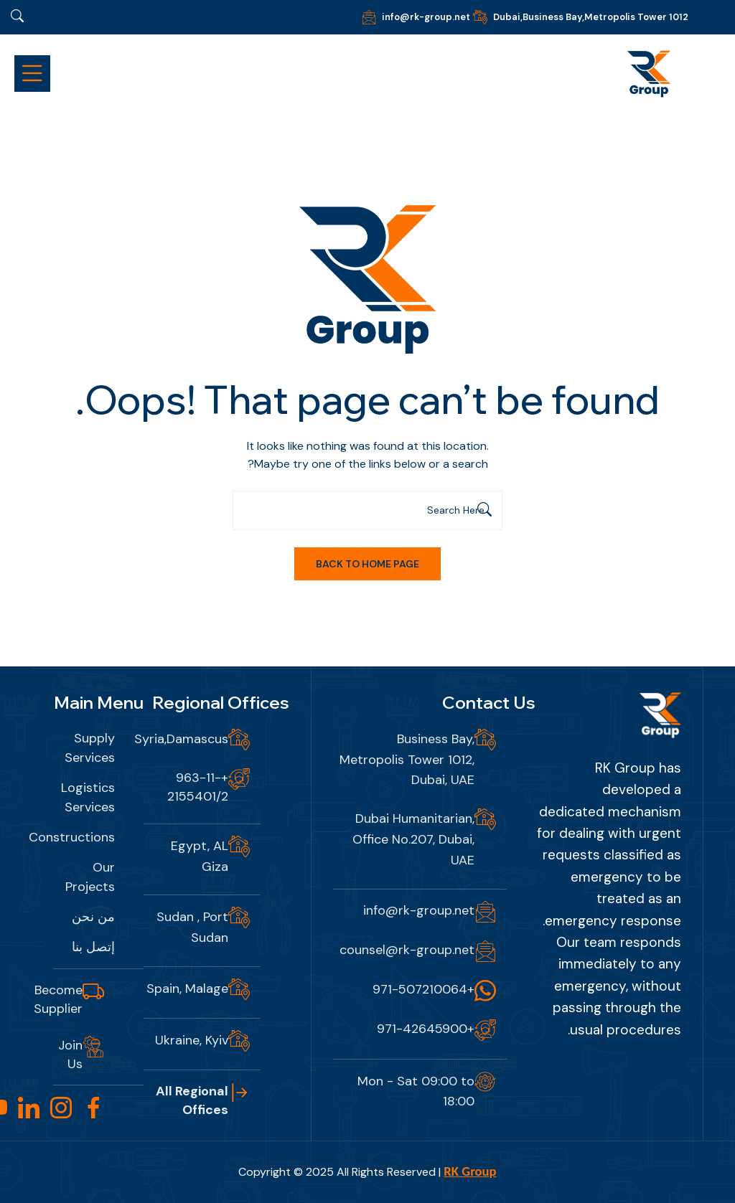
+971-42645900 (425, 1028)
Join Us (70, 1054)
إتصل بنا (93, 947)
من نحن (93, 916)
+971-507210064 (423, 989)
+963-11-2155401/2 (197, 787)
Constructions (72, 837)
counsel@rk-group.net (407, 949)
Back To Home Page (367, 563)
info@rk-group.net (426, 17)
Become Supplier (58, 999)
